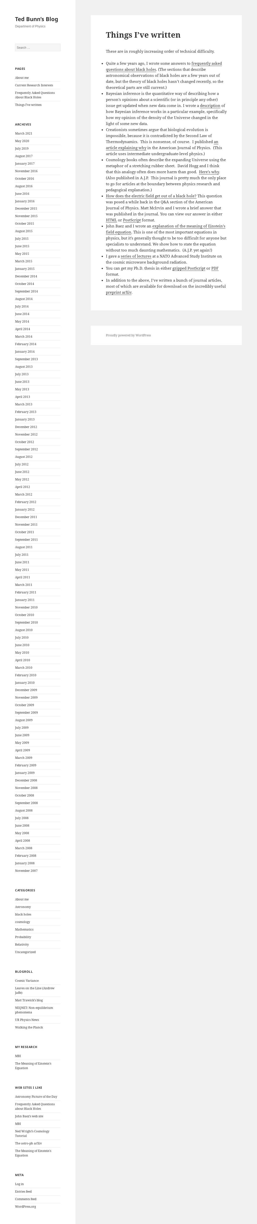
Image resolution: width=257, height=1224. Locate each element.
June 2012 (22, 472)
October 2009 (24, 705)
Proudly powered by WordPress (128, 335)
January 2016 (25, 201)
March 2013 (23, 404)
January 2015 (25, 269)
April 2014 (22, 329)
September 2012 (26, 449)
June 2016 (22, 194)
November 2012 (26, 434)
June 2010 (22, 645)
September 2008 (26, 803)
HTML (111, 219)
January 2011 (25, 600)
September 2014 (26, 291)
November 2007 (26, 871)
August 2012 (24, 457)
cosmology (22, 922)
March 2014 (23, 336)
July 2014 (22, 306)
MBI (18, 1056)
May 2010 (22, 652)
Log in (19, 1184)
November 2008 (26, 788)
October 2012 (24, 442)
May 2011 (22, 570)
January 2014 (25, 351)
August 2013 (24, 366)
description (210, 105)
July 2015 (22, 238)
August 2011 (24, 547)
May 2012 (22, 479)
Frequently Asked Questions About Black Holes (35, 95)
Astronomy (23, 907)
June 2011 (22, 562)
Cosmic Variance (27, 980)
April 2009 (22, 750)
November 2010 (26, 607)
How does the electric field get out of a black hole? (151, 195)
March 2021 (23, 133)
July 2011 (22, 555)
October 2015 (24, 223)
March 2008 (23, 848)
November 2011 (26, 524)
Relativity (22, 944)
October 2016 (24, 178)
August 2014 (24, 299)
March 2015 (23, 261)
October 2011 (24, 532)
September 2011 (26, 539)
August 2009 (24, 720)
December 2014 (26, 276)
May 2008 (22, 833)
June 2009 (22, 735)
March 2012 (23, 494)
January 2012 (25, 509)
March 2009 (23, 758)
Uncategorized (25, 952)
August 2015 (24, 231)
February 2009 (25, 765)
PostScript (132, 219)
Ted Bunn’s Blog (36, 19)
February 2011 (25, 592)
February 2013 (25, 412)
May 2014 (22, 321)
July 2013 (22, 374)
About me (22, 78)
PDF (215, 268)
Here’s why (209, 171)
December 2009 (26, 690)
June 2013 (22, 382)
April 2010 (22, 660)
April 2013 (22, 397)
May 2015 (22, 254)
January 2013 (25, 419)
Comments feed (25, 1199)
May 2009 (22, 743)
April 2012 (22, 487)
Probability (23, 937)
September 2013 (26, 359)
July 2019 (22, 148)
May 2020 (22, 141)
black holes (23, 914)
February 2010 (25, 675)
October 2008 (24, 795)
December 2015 (26, 208)
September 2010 (26, 622)
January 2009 (25, 773)
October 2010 (24, 615)
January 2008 (25, 863)
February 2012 (25, 502)
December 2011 (26, 517)
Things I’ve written (28, 105)
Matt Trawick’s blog (29, 1000)
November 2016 (26, 171)
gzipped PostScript (188, 268)
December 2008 (26, 780)
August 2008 (24, 810)
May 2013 (22, 389)
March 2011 (23, 585)
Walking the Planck (29, 1027)
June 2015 (22, 246)
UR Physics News (27, 1020)
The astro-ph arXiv (28, 1143)
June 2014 (22, 314)
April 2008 (22, 840)
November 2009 (26, 697)
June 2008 (22, 825)
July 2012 (22, 464)
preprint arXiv (119, 292)
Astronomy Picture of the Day (36, 1096)
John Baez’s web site (29, 1116)
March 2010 (23, 667)
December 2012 (26, 427)
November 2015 (26, 216)
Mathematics (24, 929)
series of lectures (136, 256)
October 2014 (24, 284)
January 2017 (25, 163)
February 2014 (25, 344)
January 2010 (25, 683)
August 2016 (24, 186)
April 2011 (22, 577)
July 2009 (22, 727)
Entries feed (23, 1191)
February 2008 (25, 855)
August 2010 (24, 630)
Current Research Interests (34, 85)
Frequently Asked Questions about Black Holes (35, 1106)
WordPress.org (25, 1206)
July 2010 (22, 637)
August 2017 (24, 156)
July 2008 (22, 818)
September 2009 (26, 712)
